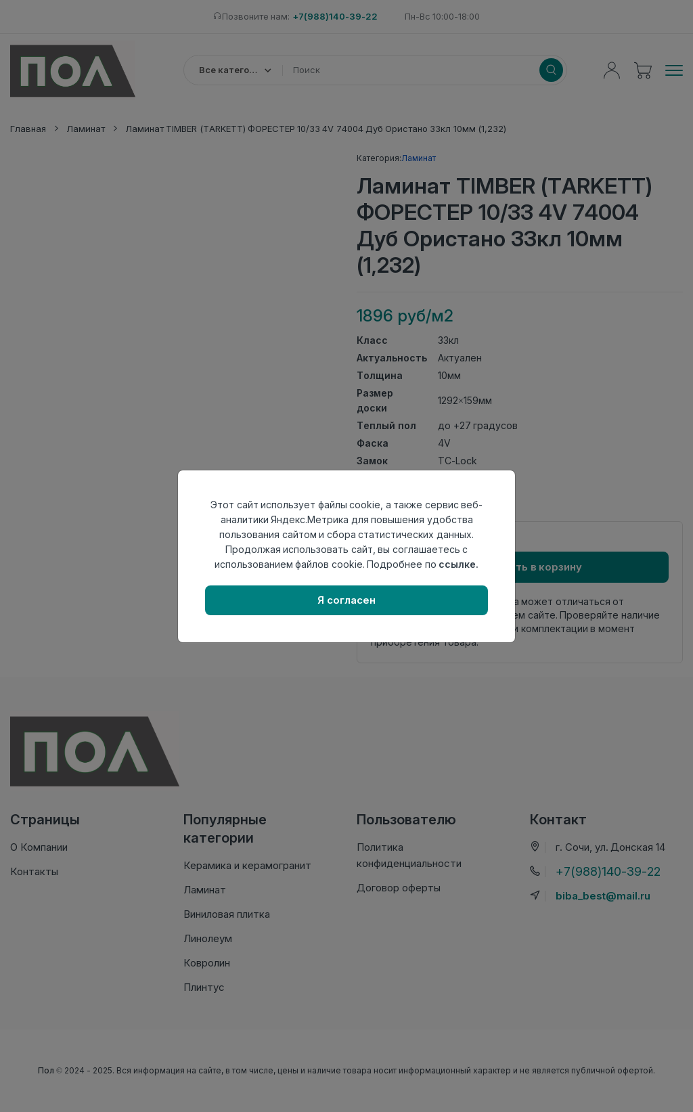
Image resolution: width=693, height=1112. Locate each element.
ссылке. (458, 564)
